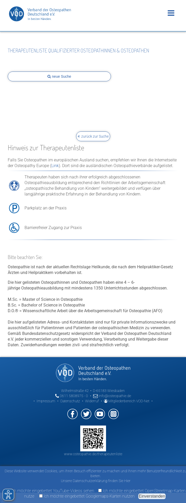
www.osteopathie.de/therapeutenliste (93, 454)
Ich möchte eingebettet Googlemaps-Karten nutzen (87, 496)
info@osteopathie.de (112, 396)
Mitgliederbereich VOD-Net (126, 401)
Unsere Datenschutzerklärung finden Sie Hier (96, 481)
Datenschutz (70, 401)
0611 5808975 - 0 (71, 396)
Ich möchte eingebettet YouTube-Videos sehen (50, 490)
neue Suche (59, 76)
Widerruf (92, 401)
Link (55, 165)
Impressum (46, 401)
